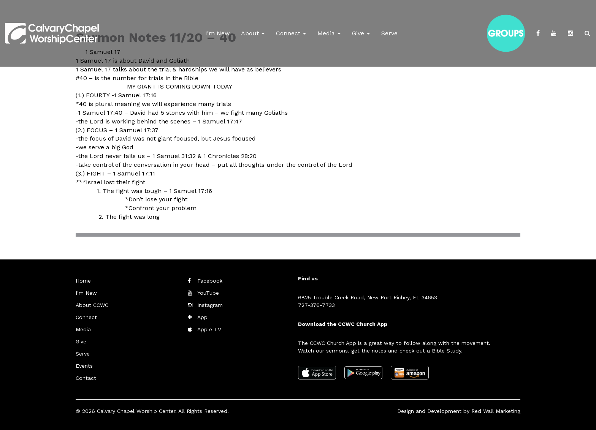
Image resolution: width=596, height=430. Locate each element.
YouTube (208, 293)
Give (361, 33)
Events (84, 366)
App (202, 317)
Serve (389, 33)
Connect (291, 33)
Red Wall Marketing (495, 411)
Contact (86, 378)
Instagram (210, 305)
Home (83, 281)
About (253, 33)
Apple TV (209, 329)
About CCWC (92, 305)
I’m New (217, 33)
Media (329, 33)
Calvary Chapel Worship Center (136, 411)
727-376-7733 (316, 305)
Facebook (209, 281)
